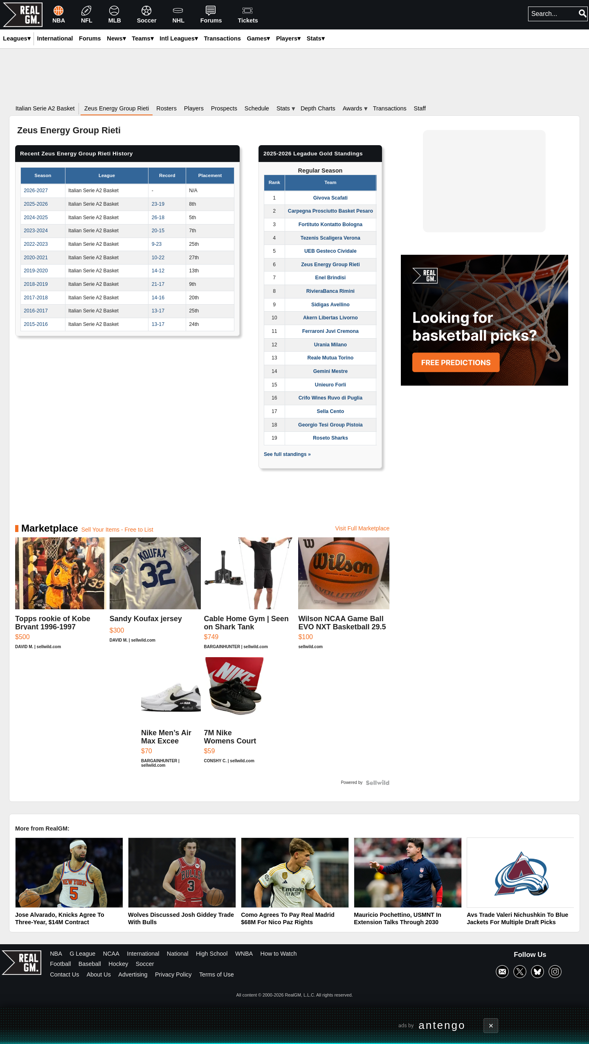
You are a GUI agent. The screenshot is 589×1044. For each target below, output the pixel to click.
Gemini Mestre (330, 371)
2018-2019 (36, 284)
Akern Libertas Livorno (330, 318)
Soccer (145, 964)
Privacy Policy (173, 974)
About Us (99, 974)
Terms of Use (216, 974)
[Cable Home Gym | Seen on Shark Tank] (249, 597)
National (178, 953)
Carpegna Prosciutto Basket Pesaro (330, 211)
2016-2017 (36, 311)
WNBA (244, 953)
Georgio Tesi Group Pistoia (330, 425)
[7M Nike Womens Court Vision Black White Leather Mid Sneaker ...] (234, 716)
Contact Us (64, 974)
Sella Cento (330, 411)
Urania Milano (330, 345)
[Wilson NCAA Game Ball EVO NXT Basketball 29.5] (343, 597)
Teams (142, 38)
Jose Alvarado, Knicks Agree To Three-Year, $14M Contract (59, 919)
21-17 (158, 284)
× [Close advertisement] (491, 1025)
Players (288, 38)
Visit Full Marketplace (362, 528)
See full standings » (287, 454)
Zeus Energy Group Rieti (330, 264)
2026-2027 (36, 190)
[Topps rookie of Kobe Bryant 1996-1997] (60, 597)
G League (82, 953)
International (143, 953)
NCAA (111, 953)
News (116, 38)
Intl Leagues (179, 38)
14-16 (158, 298)
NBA (56, 953)
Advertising (132, 974)
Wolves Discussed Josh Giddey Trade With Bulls (181, 919)
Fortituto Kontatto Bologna (330, 224)
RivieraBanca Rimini (330, 291)
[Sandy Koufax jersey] (155, 597)
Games (258, 38)
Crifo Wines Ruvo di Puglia (330, 398)
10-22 (158, 257)
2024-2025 (36, 217)
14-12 (158, 271)
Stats (316, 38)
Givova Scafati (330, 198)
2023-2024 (36, 230)
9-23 (157, 244)
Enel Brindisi (330, 278)
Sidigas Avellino (330, 305)
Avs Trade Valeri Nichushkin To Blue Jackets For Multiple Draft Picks (517, 919)
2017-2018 (36, 298)
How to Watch (279, 953)
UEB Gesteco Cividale (330, 251)
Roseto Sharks (330, 438)
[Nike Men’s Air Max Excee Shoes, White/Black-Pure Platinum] (171, 716)
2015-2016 (36, 324)
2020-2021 (36, 257)
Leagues (16, 38)
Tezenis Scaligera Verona (330, 238)
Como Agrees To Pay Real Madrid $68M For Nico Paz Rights (288, 919)
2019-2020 (36, 271)
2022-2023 (36, 244)
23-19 (158, 204)
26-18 (158, 217)
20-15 (158, 230)
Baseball (90, 964)
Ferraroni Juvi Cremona (330, 331)
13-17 (158, 311)
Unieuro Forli (330, 385)
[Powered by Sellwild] (377, 783)
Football (60, 964)
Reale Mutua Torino (331, 358)
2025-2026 (36, 204)
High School (212, 953)
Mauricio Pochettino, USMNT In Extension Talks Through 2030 (397, 919)
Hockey (118, 964)
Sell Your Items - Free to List (117, 529)
